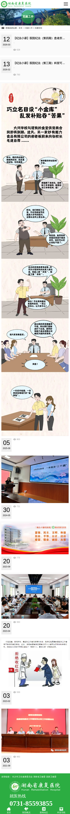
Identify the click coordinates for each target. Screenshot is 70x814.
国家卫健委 (51, 777)
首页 (20, 28)
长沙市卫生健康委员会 (22, 777)
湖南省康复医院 (16, 4)
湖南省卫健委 (39, 777)
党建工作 (29, 28)
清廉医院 (38, 28)
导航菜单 (65, 4)
